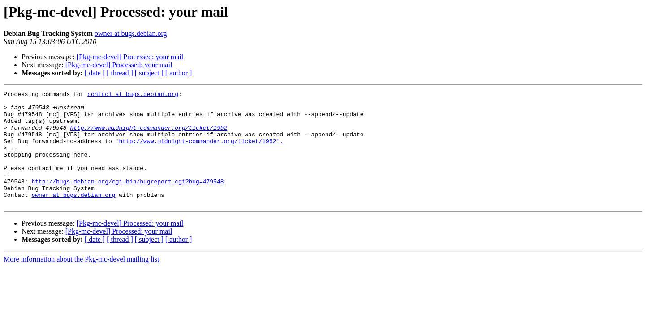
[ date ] (95, 73)
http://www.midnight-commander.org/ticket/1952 (148, 135)
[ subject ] (149, 73)
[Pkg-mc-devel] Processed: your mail (130, 57)
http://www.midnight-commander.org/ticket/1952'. (201, 152)
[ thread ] (120, 73)
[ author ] (178, 73)
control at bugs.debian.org (132, 95)
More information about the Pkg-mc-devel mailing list (81, 282)
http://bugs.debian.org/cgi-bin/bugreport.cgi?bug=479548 (127, 200)
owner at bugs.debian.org (131, 33)
